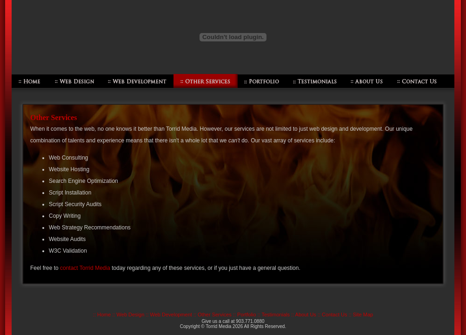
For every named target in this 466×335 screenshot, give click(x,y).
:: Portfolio (244, 314)
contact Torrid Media (85, 268)
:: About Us (303, 314)
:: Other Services (212, 314)
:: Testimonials (273, 314)
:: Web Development (169, 314)
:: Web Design (128, 314)
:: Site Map (361, 314)
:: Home (102, 314)
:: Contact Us (332, 314)
